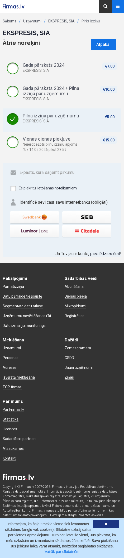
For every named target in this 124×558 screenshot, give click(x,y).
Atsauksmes (13, 448)
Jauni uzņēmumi (79, 367)
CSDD (69, 358)
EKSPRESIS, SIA (61, 21)
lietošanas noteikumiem (57, 188)
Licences (10, 429)
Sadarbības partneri (19, 439)
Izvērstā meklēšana (19, 377)
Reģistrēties (74, 316)
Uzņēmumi (32, 21)
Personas (10, 358)
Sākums (9, 21)
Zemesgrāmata (78, 348)
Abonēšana (74, 286)
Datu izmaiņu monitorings (24, 325)
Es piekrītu (43, 188)
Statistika (10, 419)
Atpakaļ (103, 44)
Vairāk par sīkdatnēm (62, 552)
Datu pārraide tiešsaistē (22, 296)
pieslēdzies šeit (105, 253)
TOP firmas (12, 387)
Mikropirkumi (75, 306)
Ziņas (69, 377)
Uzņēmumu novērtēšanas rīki (27, 316)
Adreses (10, 367)
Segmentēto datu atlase (23, 306)
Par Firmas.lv (13, 409)
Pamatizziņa (13, 286)
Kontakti (9, 458)
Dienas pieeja (76, 296)
